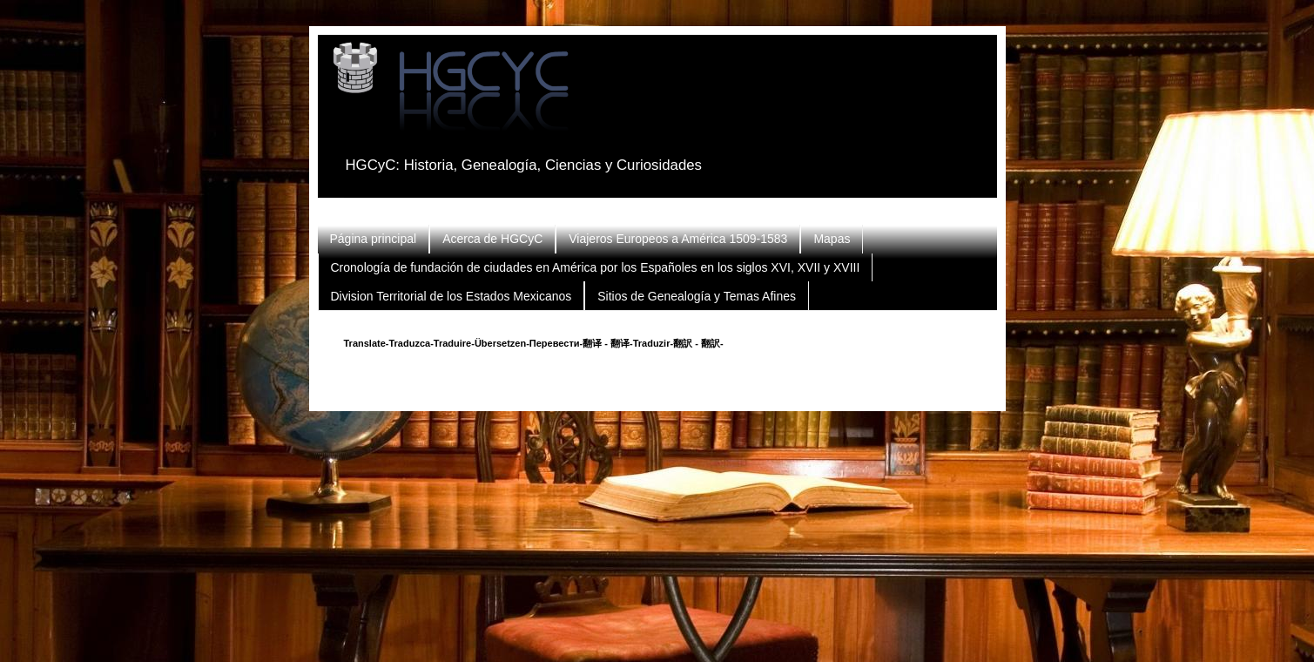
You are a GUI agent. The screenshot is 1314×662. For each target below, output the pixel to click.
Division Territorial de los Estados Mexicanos (451, 296)
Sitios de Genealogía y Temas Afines (696, 296)
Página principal (373, 239)
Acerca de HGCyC (492, 239)
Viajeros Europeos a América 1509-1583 (678, 239)
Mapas (831, 239)
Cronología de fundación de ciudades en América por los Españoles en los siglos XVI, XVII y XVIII (595, 267)
